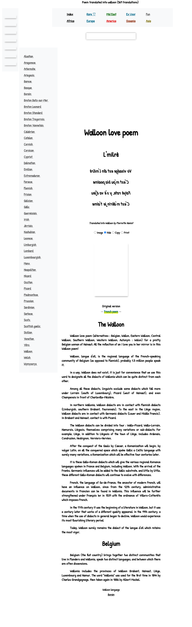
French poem (111, 311)
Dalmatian (32, 163)
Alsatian (31, 56)
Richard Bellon (121, 615)
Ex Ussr (131, 14)
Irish (28, 219)
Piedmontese (33, 295)
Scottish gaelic (34, 326)
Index (70, 14)
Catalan (30, 138)
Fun (148, 14)
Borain (29, 94)
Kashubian (32, 232)
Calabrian (31, 132)
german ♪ (155, 95)
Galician (30, 201)
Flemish (30, 188)
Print (125, 233)
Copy (116, 233)
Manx (29, 263)
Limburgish (32, 245)
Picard (29, 288)
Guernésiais (32, 213)
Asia (148, 21)
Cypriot (30, 157)
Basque (30, 88)
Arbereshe (32, 69)
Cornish (30, 144)
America (111, 21)
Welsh (29, 357)
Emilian (30, 169)
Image (98, 233)
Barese (30, 81)
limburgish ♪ (134, 73)
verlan (122, 108)
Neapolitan (32, 270)
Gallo (28, 207)
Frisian (29, 194)
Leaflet (67, 115)
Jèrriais (30, 226)
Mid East (111, 14)
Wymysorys (32, 364)
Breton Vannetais (35, 125)
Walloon (30, 351)
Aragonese (32, 63)
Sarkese (30, 314)
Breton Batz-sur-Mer (38, 100)
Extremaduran (34, 176)
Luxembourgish (34, 257)
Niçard (29, 276)
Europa (91, 21)
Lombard (31, 251)
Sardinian (31, 307)
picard (88, 100)
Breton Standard (35, 113)
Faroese (30, 182)
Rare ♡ (91, 14)
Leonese (30, 238)
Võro (29, 345)
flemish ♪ (89, 73)
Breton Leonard (34, 107)
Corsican (31, 150)
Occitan (30, 282)
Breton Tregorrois (36, 119)
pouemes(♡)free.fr (131, 612)
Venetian (31, 339)
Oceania (131, 21)
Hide (107, 233)
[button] (111, 82)
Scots (29, 320)
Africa (71, 21)
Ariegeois (31, 75)
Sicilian (30, 332)
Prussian (31, 301)
